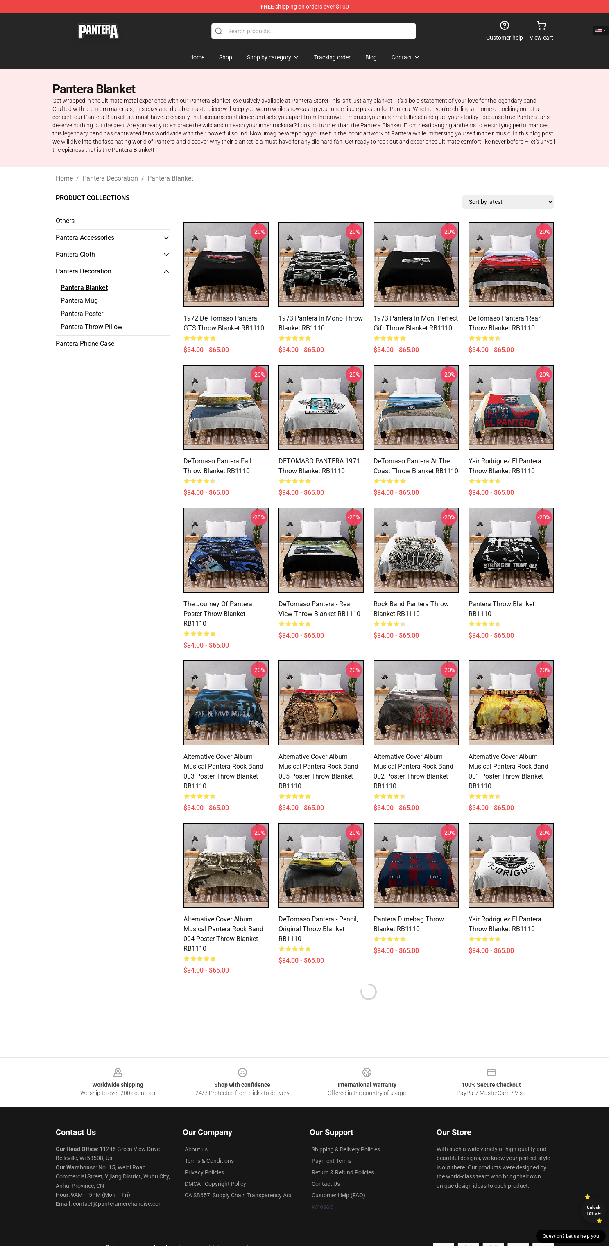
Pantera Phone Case (85, 344)
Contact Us (326, 1184)
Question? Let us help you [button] (571, 1236)
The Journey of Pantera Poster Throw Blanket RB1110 (217, 614)
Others (65, 221)
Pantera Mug (79, 301)
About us (196, 1149)
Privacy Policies (204, 1172)
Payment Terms (331, 1161)
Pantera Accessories (85, 238)
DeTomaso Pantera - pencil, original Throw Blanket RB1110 (318, 929)
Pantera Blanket (170, 178)
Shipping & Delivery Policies (346, 1149)
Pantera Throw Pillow (91, 327)
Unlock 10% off (593, 1210)
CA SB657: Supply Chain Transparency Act (238, 1195)
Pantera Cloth (75, 254)
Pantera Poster (82, 314)
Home (64, 178)
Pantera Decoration (110, 178)
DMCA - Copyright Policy (215, 1184)
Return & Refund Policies (343, 1172)
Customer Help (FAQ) (338, 1195)
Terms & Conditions (209, 1161)
